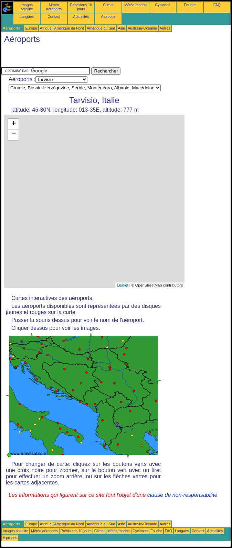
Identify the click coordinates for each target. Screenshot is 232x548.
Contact (54, 16)
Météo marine (135, 5)
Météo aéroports (54, 7)
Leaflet (122, 285)
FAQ (217, 5)
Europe (31, 28)
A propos (108, 16)
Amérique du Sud (101, 28)
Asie (121, 28)
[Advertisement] (81, 57)
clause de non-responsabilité (182, 495)
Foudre (190, 5)
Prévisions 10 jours (81, 7)
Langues (27, 16)
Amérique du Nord (69, 28)
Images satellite (26, 7)
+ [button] (13, 124)
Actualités (81, 16)
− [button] (13, 135)
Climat (108, 5)
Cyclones (162, 5)
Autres (165, 28)
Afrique (46, 28)
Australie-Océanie (142, 28)
